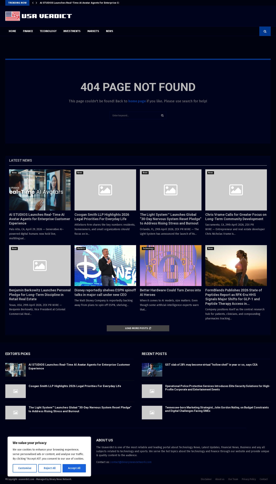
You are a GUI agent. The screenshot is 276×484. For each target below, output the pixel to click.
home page (137, 101)
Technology (48, 31)
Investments (72, 31)
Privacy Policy (249, 479)
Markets (93, 31)
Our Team (233, 479)
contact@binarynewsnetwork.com (130, 462)
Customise (24, 468)
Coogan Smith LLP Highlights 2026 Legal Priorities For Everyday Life (75, 386)
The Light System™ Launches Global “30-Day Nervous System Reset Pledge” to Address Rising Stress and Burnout (170, 219)
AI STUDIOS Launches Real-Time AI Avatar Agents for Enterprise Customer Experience (91, 2)
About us (219, 479)
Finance (28, 31)
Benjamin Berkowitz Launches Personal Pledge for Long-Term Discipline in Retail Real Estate (40, 294)
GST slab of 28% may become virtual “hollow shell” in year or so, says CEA (211, 364)
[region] (49, 456)
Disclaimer (206, 479)
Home (12, 31)
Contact (264, 479)
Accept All (74, 468)
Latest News (20, 160)
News (109, 31)
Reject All (50, 468)
